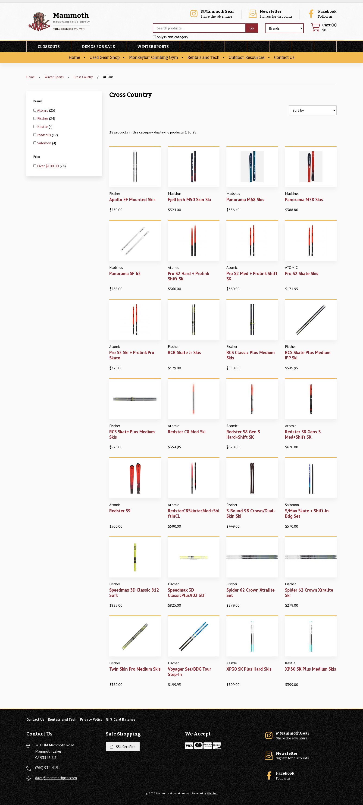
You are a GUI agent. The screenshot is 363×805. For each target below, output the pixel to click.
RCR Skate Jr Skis (184, 352)
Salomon (44, 143)
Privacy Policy (91, 719)
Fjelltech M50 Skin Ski (189, 199)
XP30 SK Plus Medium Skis (310, 669)
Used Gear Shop (105, 57)
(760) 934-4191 (47, 767)
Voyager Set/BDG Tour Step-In (189, 671)
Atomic (43, 110)
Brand (37, 101)
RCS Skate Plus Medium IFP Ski (307, 355)
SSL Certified (122, 746)
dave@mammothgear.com (56, 777)
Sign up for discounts (270, 14)
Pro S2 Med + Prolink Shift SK (251, 276)
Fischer (43, 118)
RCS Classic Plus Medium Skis (250, 355)
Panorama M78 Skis (304, 199)
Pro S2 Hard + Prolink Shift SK (188, 276)
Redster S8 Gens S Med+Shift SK (303, 434)
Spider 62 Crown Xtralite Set (250, 592)
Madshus (44, 135)
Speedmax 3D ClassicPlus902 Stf (186, 592)
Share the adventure (211, 14)
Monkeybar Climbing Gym (153, 57)
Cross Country (83, 77)
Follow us (322, 14)
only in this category (170, 37)
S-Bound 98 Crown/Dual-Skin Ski (250, 513)
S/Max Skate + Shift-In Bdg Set (307, 513)
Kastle (43, 126)
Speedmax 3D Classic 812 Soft (134, 592)
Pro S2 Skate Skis (301, 273)
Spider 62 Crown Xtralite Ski (309, 592)
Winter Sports (153, 46)
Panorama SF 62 (125, 273)
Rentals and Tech (203, 57)
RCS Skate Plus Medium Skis (132, 434)
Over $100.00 (48, 166)
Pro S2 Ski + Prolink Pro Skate (131, 355)
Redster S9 (120, 510)
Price (37, 157)
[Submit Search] (251, 28)
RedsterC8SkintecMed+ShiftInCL (193, 513)
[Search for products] (199, 28)
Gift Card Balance (120, 719)
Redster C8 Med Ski (187, 431)
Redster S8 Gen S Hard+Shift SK (243, 434)
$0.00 (324, 27)
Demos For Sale (98, 46)
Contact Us (284, 57)
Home (74, 57)
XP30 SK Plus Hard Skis (249, 669)
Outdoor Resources (247, 57)
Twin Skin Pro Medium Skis (135, 669)
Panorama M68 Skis (245, 199)
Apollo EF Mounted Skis (132, 199)
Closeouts (49, 46)
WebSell (212, 793)
